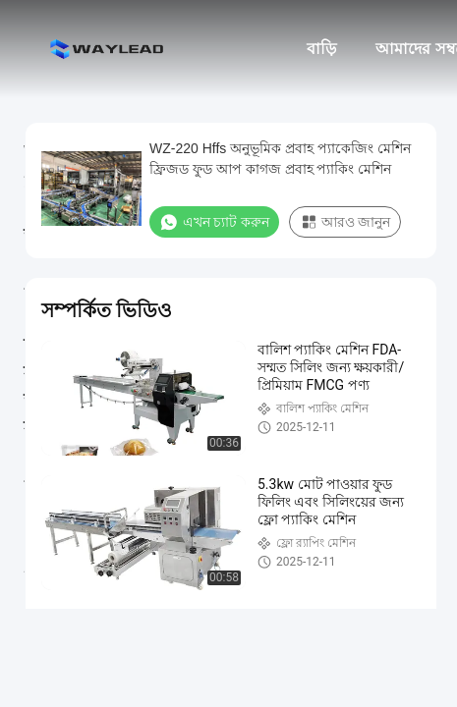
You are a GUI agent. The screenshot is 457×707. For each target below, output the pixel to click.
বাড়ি (321, 48)
